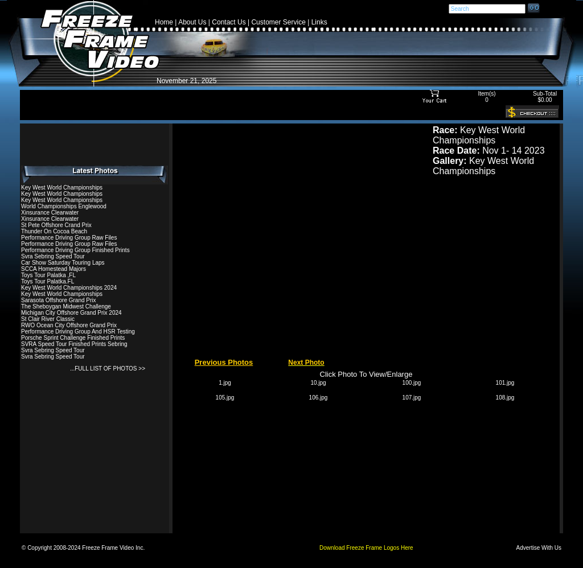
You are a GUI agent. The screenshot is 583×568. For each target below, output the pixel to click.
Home (164, 22)
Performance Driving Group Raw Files (69, 237)
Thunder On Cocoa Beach (54, 231)
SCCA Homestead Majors (53, 269)
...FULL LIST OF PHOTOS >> (107, 368)
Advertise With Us (538, 548)
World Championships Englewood (63, 206)
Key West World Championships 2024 (69, 288)
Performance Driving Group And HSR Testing (78, 331)
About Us (192, 22)
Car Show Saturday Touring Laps (63, 263)
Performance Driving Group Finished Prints (75, 250)
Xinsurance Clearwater (50, 212)
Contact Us (228, 22)
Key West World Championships (61, 187)
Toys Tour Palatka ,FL (48, 275)
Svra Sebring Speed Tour (53, 256)
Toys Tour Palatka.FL (47, 281)
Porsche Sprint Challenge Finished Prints (73, 338)
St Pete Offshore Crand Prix (56, 225)
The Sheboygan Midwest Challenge (66, 306)
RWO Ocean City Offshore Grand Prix (69, 325)
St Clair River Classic (48, 319)
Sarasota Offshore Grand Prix (58, 300)
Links (319, 22)
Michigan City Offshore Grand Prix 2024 (71, 313)
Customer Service (278, 22)
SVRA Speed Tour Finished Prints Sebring (74, 344)
